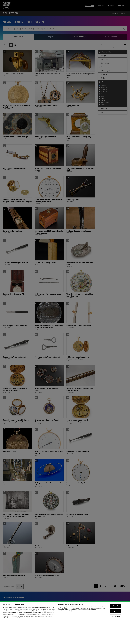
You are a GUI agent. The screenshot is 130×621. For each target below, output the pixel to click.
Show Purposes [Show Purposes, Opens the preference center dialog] (115, 618)
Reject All (115, 613)
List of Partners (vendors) (65, 613)
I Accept (115, 608)
